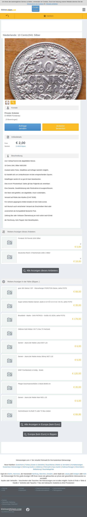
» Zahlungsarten (57, 490)
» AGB (3, 490)
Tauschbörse (49, 465)
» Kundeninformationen (42, 490)
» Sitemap (4, 488)
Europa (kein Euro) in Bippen (40, 434)
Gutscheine (20, 465)
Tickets (27, 465)
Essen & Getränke (37, 465)
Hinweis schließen (52, 4)
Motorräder (79, 467)
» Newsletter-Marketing (8, 502)
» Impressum (22, 490)
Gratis (36, 8)
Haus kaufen (56, 467)
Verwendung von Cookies (35, 4)
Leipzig (67, 474)
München (42, 474)
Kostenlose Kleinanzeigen (12, 467)
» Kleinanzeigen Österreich (9, 504)
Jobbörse (39, 467)
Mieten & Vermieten (63, 465)
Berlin (10, 474)
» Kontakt (21, 488)
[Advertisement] (44, 26)
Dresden (50, 474)
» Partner (4, 500)
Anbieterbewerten (60, 127)
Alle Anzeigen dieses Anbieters (40, 270)
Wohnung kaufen (28, 467)
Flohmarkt (47, 467)
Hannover (16, 474)
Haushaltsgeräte (48, 469)
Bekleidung (37, 469)
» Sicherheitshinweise (58, 488)
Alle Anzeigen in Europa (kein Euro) (40, 424)
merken (48, 16)
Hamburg (35, 474)
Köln (84, 474)
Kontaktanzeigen (77, 465)
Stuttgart (76, 474)
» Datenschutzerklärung (42, 488)
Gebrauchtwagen (68, 467)
